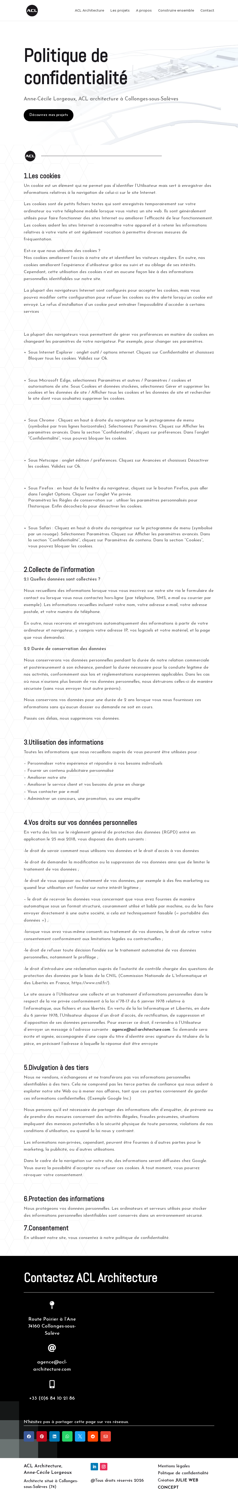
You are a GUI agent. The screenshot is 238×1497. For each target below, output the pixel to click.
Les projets (120, 11)
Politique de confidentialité (183, 1473)
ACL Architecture (89, 11)
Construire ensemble (176, 11)
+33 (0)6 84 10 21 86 (52, 1398)
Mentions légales (174, 1466)
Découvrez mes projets (48, 115)
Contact (207, 11)
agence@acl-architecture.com (141, 1030)
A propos (144, 11)
